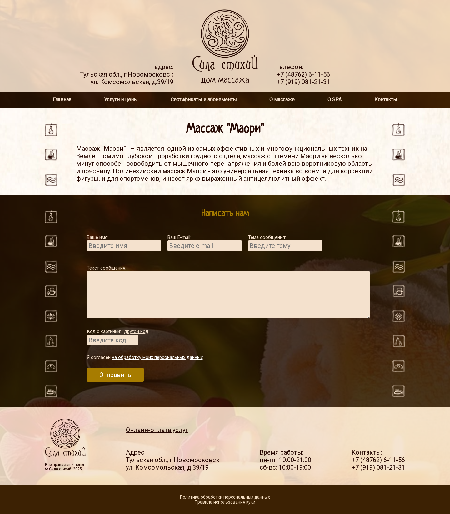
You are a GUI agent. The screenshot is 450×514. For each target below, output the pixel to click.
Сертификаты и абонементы (204, 100)
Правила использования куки (225, 502)
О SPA (335, 100)
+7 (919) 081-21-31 (303, 82)
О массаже (282, 100)
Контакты (385, 100)
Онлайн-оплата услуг (157, 430)
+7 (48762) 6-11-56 (303, 74)
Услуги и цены (121, 100)
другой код (136, 331)
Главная (62, 100)
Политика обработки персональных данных (225, 497)
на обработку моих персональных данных (157, 357)
